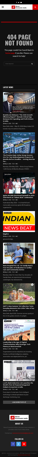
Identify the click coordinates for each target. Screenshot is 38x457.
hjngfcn (6, 234)
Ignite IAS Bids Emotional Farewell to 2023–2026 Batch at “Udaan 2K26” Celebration (19, 196)
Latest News (8, 87)
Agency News (8, 93)
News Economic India (24, 455)
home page (10, 53)
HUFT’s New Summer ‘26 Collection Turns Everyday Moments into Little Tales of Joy (18, 307)
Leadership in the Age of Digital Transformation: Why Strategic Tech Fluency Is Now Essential (16, 344)
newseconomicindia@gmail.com (22, 433)
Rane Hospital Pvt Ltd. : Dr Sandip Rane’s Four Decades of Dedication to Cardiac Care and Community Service (18, 267)
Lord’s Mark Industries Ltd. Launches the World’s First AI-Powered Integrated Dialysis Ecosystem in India (18, 385)
